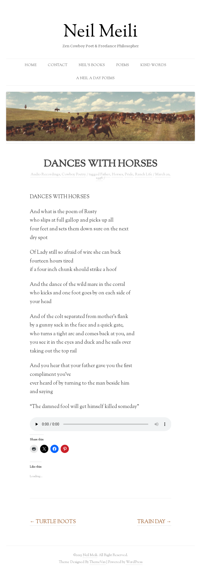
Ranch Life (143, 174)
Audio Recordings (45, 174)
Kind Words (153, 65)
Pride (129, 174)
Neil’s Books (92, 65)
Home (30, 65)
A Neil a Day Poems (95, 78)
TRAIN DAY (154, 521)
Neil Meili (100, 32)
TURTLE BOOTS (53, 521)
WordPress (134, 562)
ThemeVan (97, 562)
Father (105, 174)
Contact (57, 65)
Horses (117, 174)
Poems (122, 65)
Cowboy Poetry (74, 174)
